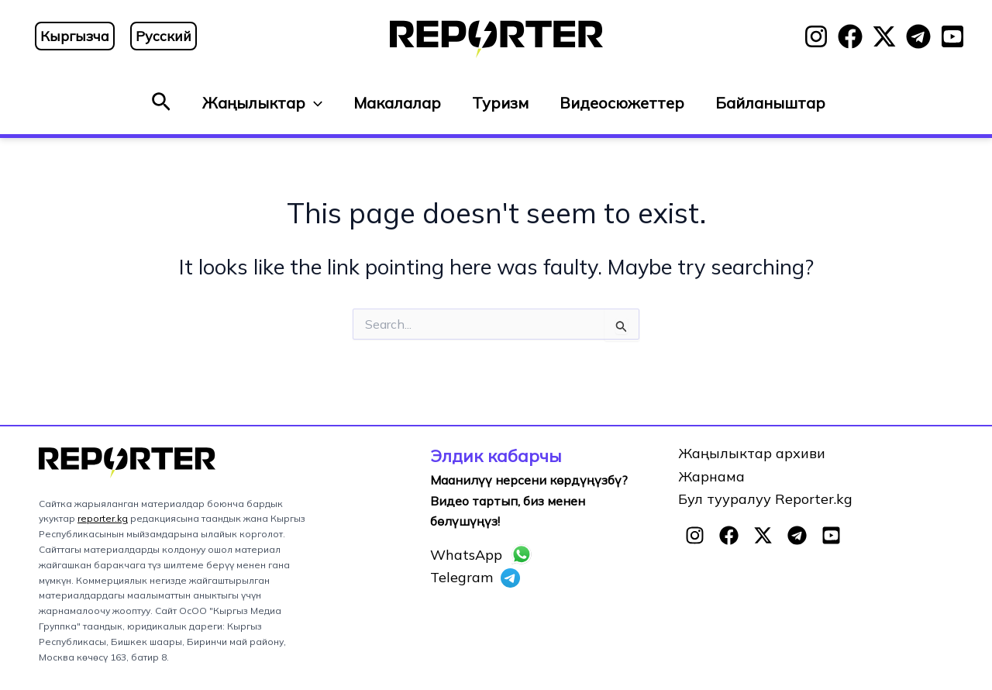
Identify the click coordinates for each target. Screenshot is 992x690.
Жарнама (711, 476)
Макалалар (397, 102)
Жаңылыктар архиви (751, 453)
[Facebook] (850, 36)
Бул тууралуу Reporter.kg (765, 499)
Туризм (500, 102)
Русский (163, 36)
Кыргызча (74, 36)
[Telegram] (918, 36)
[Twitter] (884, 36)
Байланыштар (770, 102)
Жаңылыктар (262, 103)
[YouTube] (952, 36)
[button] (161, 102)
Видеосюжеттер (622, 102)
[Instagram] (816, 36)
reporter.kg (103, 518)
